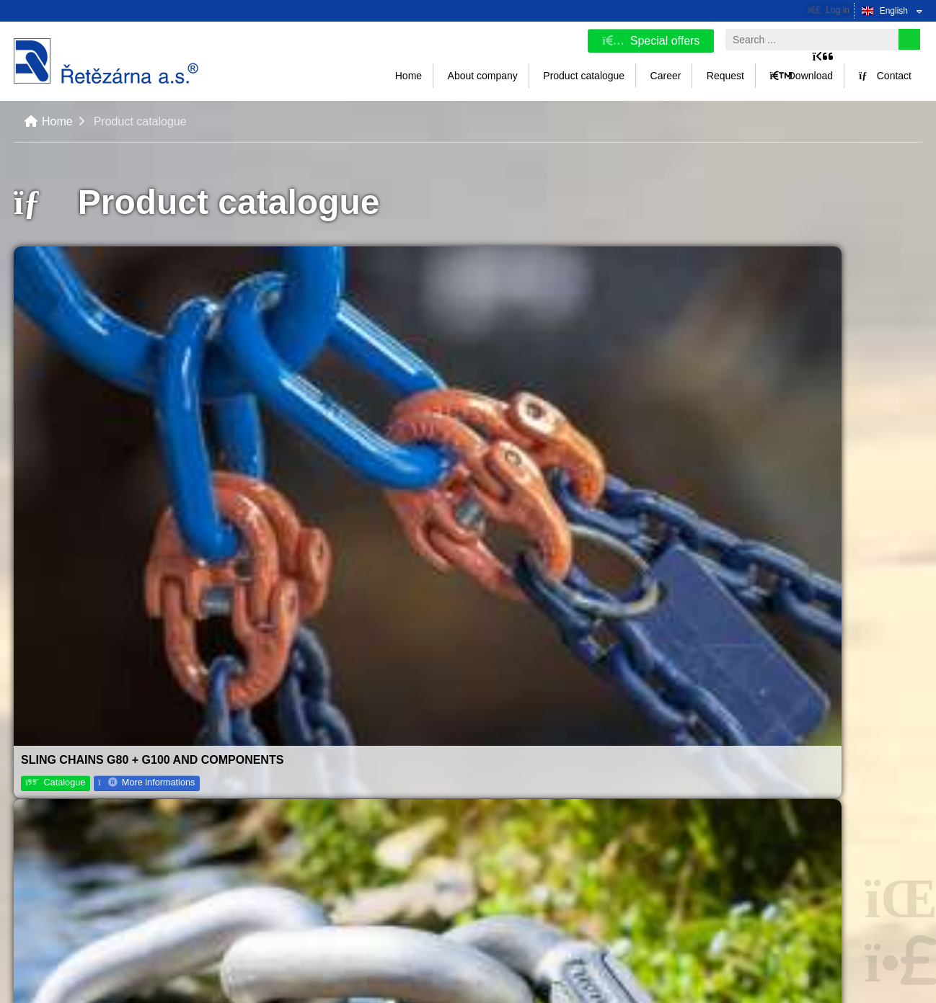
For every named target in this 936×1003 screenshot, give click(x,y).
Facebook (762, 803)
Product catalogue (583, 75)
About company (483, 75)
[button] (828, 10)
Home (106, 61)
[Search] (909, 39)
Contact (884, 75)
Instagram (762, 853)
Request (725, 75)
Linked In (761, 878)
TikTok (755, 828)
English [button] (894, 11)
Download (801, 75)
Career (665, 75)
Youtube (759, 904)
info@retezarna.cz (531, 869)
